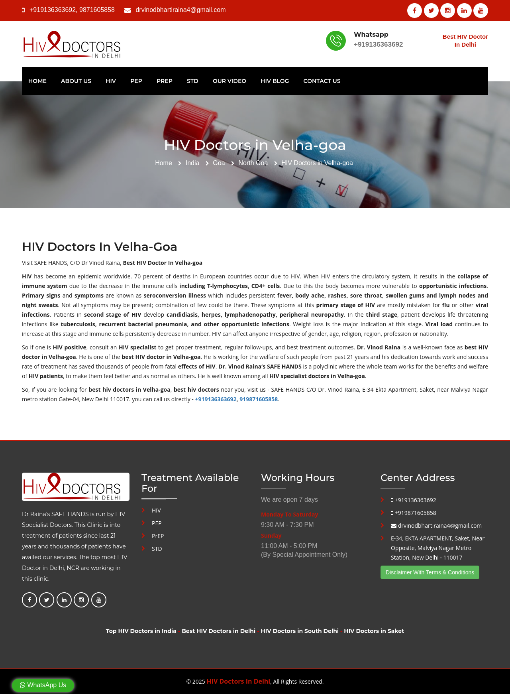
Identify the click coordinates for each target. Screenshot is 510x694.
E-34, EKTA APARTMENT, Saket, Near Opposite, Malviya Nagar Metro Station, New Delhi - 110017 (437, 547)
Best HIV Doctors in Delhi (218, 631)
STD (192, 81)
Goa (219, 163)
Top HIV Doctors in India (141, 631)
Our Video (229, 81)
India (193, 163)
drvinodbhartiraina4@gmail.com (180, 9)
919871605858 (258, 399)
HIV (111, 81)
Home (37, 81)
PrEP (165, 81)
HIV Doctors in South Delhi (300, 631)
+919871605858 (413, 513)
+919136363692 (52, 9)
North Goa (253, 163)
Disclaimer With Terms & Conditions (430, 572)
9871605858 (97, 9)
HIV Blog (275, 81)
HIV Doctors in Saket (374, 631)
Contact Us (322, 81)
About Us (76, 81)
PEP (136, 81)
